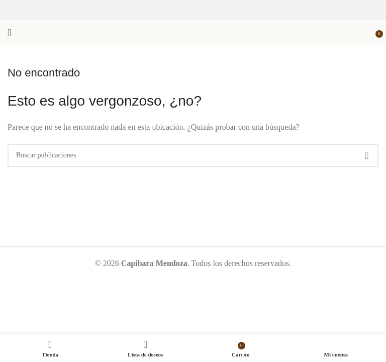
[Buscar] (193, 155)
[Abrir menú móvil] (9, 33)
